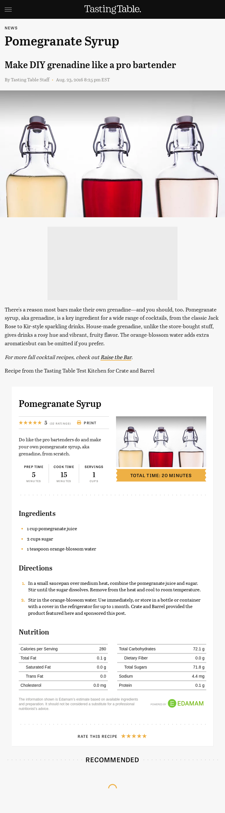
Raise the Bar (115, 357)
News (11, 28)
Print (86, 422)
